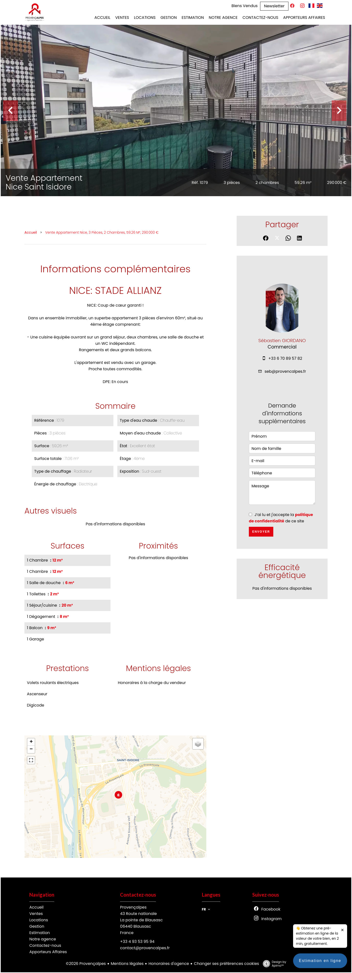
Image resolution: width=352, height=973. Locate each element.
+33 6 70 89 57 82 (285, 358)
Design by (273, 963)
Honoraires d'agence (168, 963)
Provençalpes (133, 907)
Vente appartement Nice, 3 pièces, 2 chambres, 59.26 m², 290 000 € (102, 232)
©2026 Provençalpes (86, 963)
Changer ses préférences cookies (226, 963)
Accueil (30, 232)
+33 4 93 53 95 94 (137, 941)
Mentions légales (127, 963)
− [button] (31, 749)
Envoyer (261, 531)
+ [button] (31, 742)
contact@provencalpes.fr (145, 948)
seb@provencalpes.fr (285, 371)
